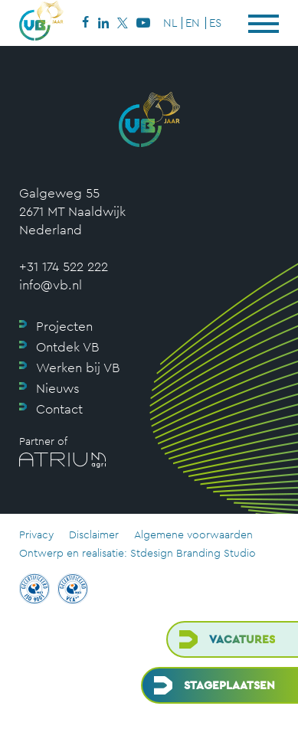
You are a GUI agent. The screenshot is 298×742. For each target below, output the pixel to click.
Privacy (36, 534)
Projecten (64, 326)
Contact (59, 408)
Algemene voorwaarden (193, 534)
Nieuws (58, 388)
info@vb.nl (50, 284)
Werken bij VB (78, 367)
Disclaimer (94, 534)
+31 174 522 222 (63, 266)
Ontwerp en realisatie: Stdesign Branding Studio (137, 553)
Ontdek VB (67, 346)
